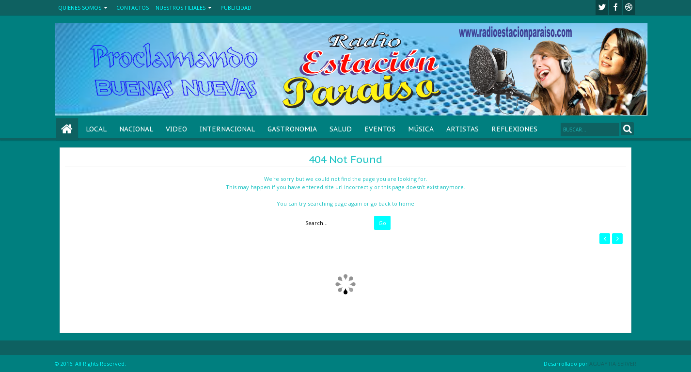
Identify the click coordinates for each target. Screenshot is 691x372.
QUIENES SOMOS (79, 7)
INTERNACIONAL (227, 129)
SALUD (341, 129)
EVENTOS (379, 129)
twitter (602, 7)
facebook (615, 7)
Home (67, 129)
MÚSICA (421, 129)
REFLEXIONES (514, 129)
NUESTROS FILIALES (180, 7)
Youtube (629, 7)
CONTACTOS (132, 7)
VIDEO (176, 129)
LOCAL (96, 129)
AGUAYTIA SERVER (612, 363)
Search (627, 128)
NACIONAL (136, 129)
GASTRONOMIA (292, 129)
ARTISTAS (462, 129)
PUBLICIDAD (235, 7)
